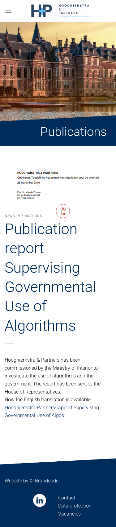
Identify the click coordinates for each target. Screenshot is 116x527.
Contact (66, 498)
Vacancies (69, 514)
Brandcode (46, 481)
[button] (8, 10)
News (10, 216)
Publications (29, 216)
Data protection (75, 506)
